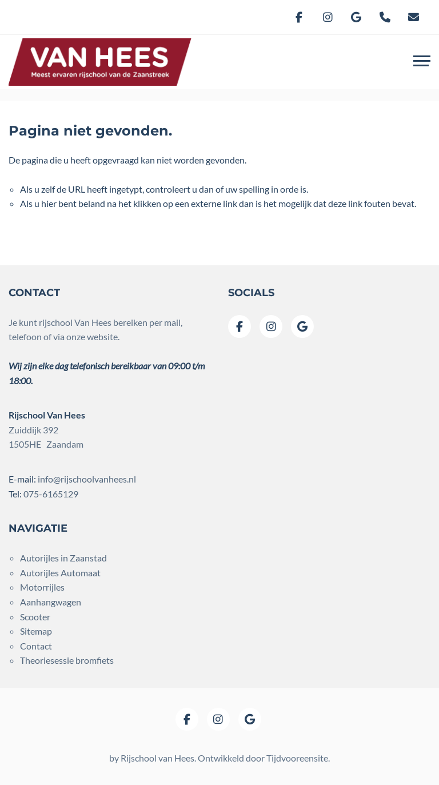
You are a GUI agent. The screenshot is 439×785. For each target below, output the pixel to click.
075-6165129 (50, 493)
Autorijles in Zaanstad (63, 557)
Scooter (35, 616)
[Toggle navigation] (421, 62)
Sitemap (36, 630)
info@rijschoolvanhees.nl (87, 478)
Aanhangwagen (50, 601)
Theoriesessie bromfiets (67, 660)
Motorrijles (42, 586)
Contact (36, 645)
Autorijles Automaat (60, 572)
